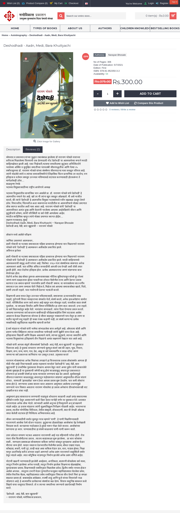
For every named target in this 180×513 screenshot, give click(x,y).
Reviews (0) (32, 149)
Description (13, 149)
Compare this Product (150, 103)
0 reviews (114, 109)
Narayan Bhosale (117, 55)
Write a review (128, 109)
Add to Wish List (119, 103)
